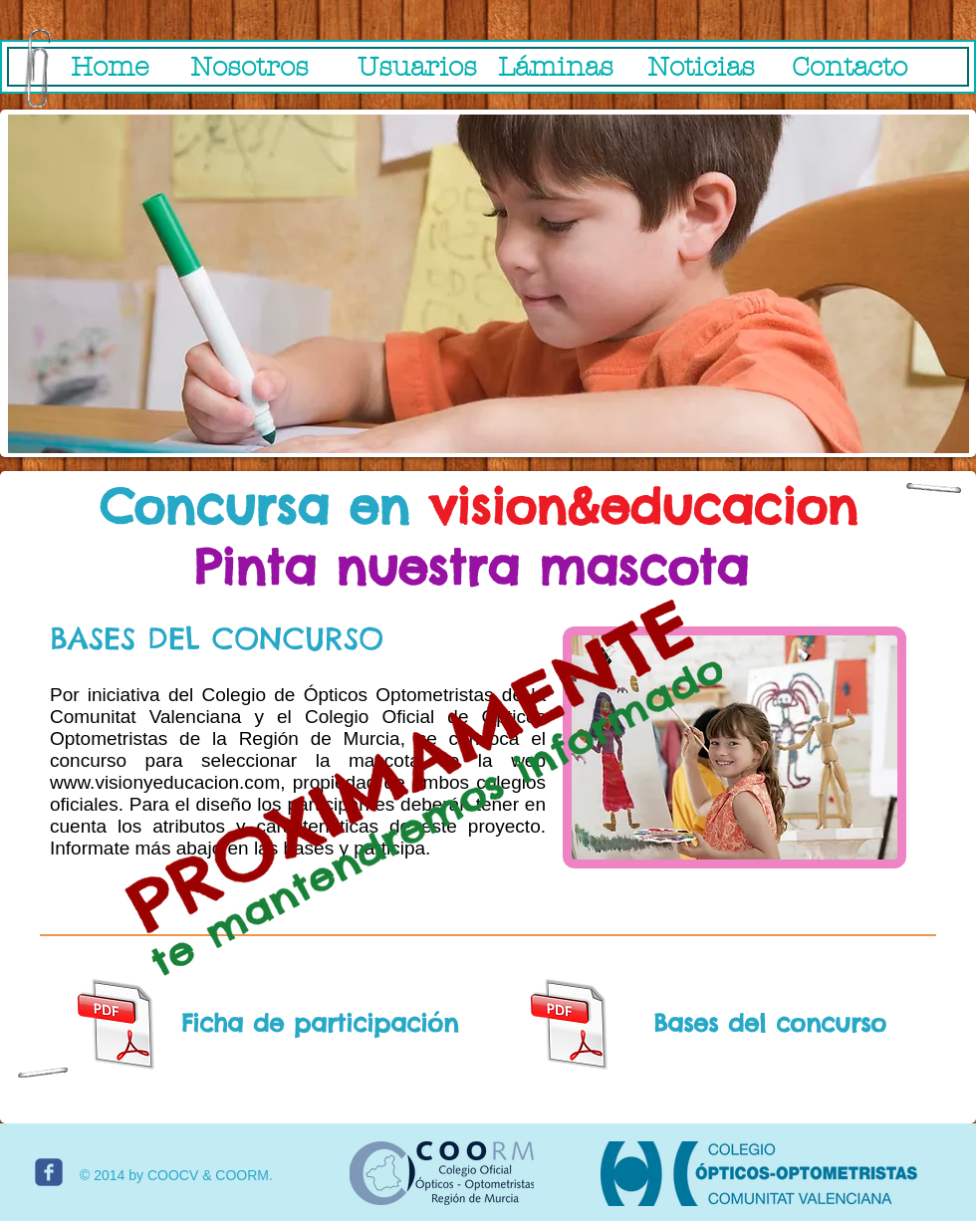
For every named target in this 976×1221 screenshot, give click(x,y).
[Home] (110, 68)
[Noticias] (701, 68)
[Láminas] (555, 68)
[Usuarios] (417, 68)
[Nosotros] (249, 68)
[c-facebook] (49, 1172)
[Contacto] (849, 68)
